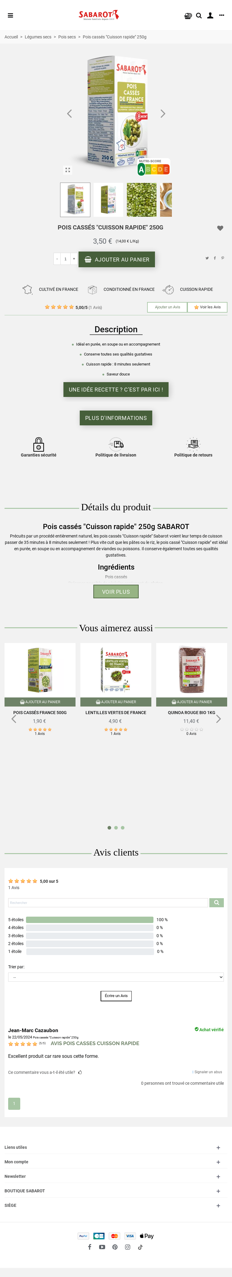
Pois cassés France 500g (40, 712)
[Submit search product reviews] (216, 902)
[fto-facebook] (89, 1247)
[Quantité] (65, 259)
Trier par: (16, 966)
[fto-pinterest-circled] (115, 1247)
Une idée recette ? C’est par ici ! (116, 389)
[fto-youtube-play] (102, 1247)
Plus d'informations (116, 418)
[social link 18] (140, 1247)
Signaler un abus (207, 1072)
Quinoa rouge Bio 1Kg (191, 712)
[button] (163, 114)
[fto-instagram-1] (127, 1247)
